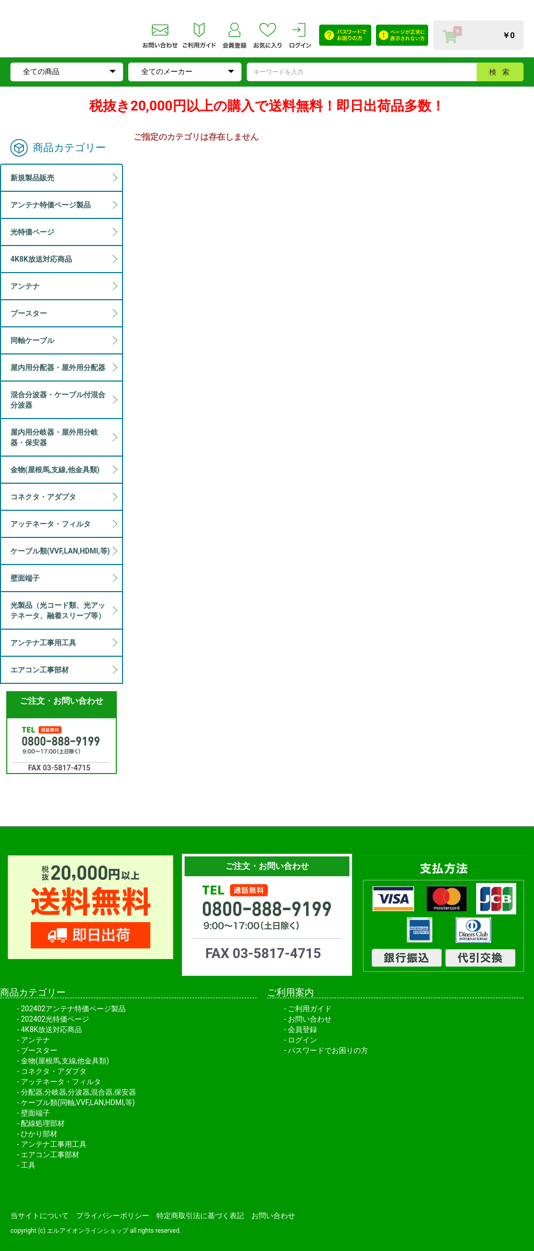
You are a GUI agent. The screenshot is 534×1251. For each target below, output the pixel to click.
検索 (502, 72)
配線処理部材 (43, 1123)
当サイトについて (39, 1215)
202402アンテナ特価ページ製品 (73, 1008)
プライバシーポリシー (112, 1215)
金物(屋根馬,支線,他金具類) (65, 1061)
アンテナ (35, 1040)
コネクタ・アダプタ (54, 1071)
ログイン (302, 1040)
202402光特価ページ (55, 1019)
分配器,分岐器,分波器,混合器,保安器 (78, 1092)
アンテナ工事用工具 (54, 1144)
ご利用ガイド (310, 1008)
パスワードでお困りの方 (328, 1050)
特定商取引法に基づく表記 (200, 1215)
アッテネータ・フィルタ (61, 1081)
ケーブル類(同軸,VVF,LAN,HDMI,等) (78, 1102)
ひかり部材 (39, 1134)
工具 (28, 1165)
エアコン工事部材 (50, 1154)
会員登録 (302, 1029)
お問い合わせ (310, 1019)
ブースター (39, 1050)
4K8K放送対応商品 (51, 1029)
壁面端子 (35, 1113)
